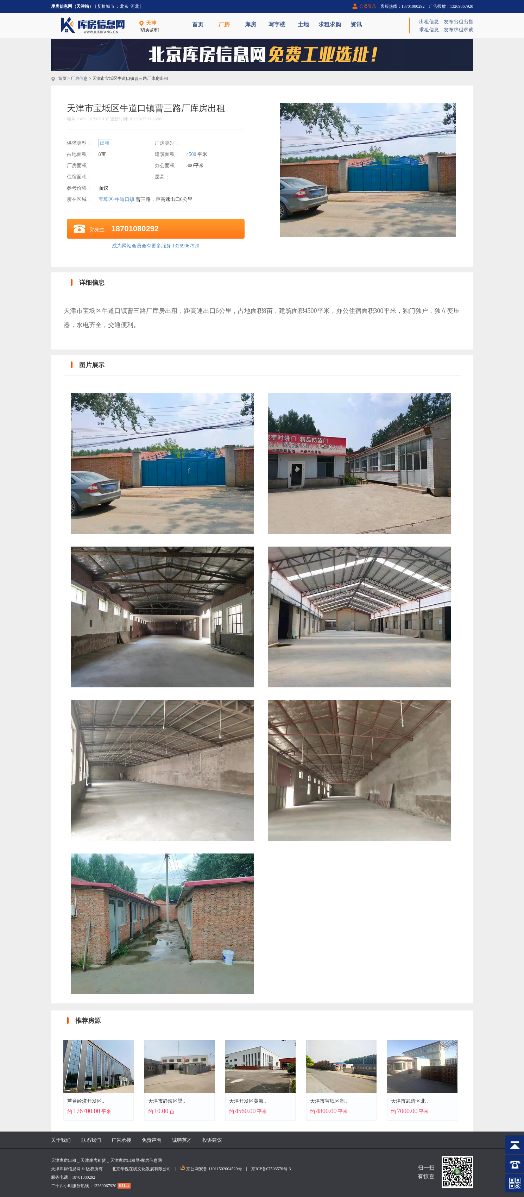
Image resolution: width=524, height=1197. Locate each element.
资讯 (356, 24)
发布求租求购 (458, 29)
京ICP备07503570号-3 (271, 1168)
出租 (105, 143)
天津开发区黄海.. (247, 1101)
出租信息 (429, 21)
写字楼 (277, 24)
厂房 (224, 24)
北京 (124, 6)
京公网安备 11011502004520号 (214, 1168)
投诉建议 (212, 1140)
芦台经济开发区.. (85, 1101)
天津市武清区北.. (409, 1101)
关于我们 (61, 1140)
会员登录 (367, 6)
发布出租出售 (458, 21)
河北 (135, 6)
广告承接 (121, 1140)
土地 (303, 24)
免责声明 (152, 1140)
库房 (250, 24)
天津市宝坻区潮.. (328, 1101)
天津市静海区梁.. (166, 1101)
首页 (197, 24)
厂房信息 (79, 78)
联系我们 (91, 1140)
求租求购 (329, 24)
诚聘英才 (182, 1140)
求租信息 (429, 29)
